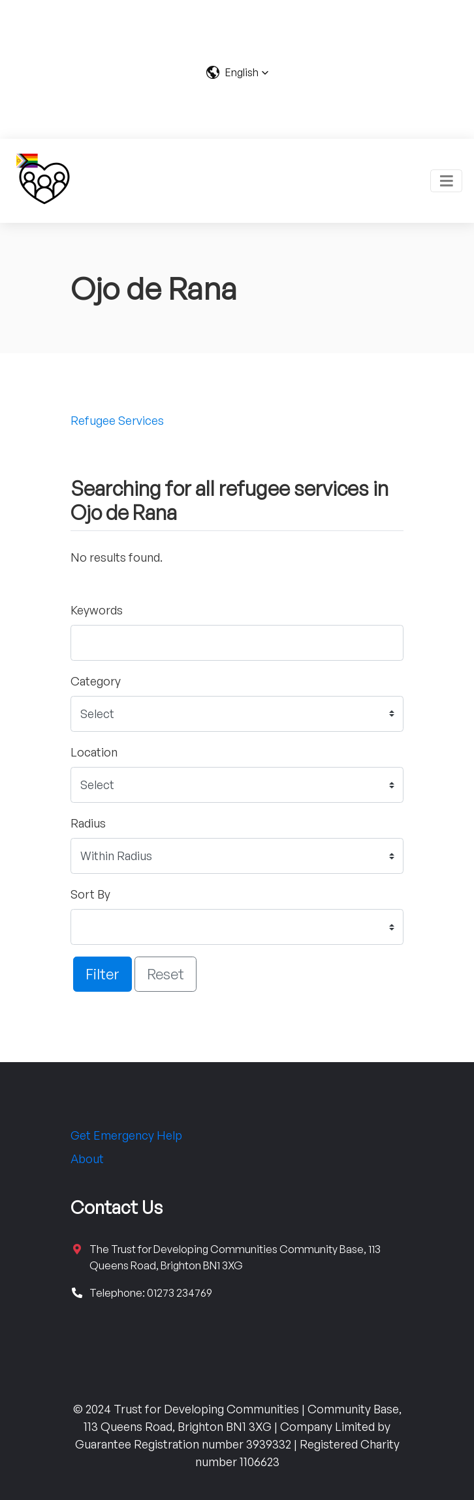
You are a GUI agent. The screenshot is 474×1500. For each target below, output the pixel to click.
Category (96, 681)
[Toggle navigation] (446, 180)
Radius (88, 823)
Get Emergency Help (126, 1135)
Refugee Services (117, 420)
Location (94, 752)
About (87, 1158)
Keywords (97, 610)
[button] (237, 72)
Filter (102, 973)
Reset (165, 973)
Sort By (90, 894)
